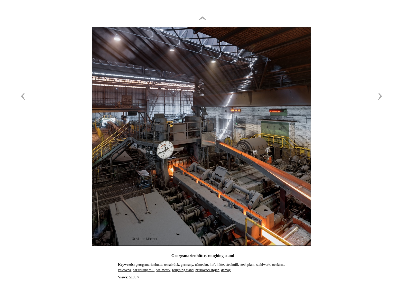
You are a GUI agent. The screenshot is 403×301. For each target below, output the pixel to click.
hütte (220, 265)
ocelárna (278, 265)
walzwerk (163, 270)
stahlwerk (263, 265)
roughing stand (183, 270)
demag (226, 270)
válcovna (124, 270)
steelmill (232, 265)
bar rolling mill (144, 270)
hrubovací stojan (207, 270)
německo (201, 265)
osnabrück (171, 265)
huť (212, 265)
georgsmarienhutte (149, 265)
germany (187, 265)
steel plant (247, 265)
